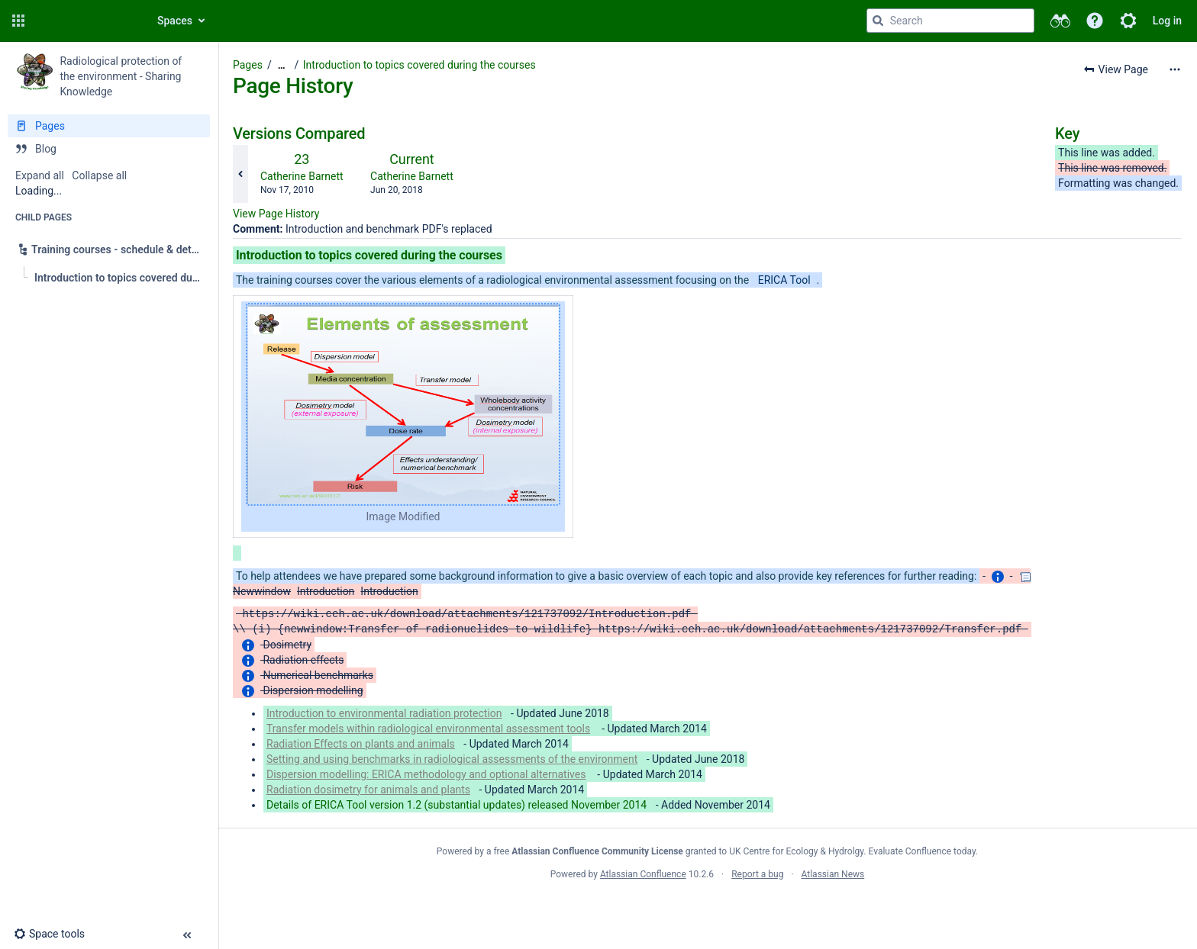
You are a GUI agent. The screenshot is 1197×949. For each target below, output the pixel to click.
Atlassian (707, 908)
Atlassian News (833, 874)
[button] (18, 20)
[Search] (878, 20)
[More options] (1174, 69)
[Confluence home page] (85, 20)
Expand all (39, 175)
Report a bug (757, 874)
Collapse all (99, 175)
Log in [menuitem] (1167, 20)
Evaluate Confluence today (922, 851)
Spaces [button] (174, 20)
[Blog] (109, 148)
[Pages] (109, 125)
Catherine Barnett (302, 176)
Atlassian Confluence (643, 874)
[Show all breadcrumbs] (281, 65)
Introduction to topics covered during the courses (419, 65)
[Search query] (950, 20)
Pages (248, 65)
